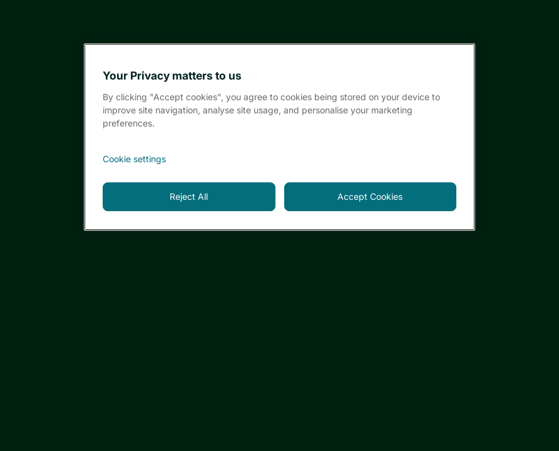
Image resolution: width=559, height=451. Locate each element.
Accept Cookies (370, 196)
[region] (279, 137)
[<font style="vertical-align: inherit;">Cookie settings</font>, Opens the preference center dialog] (279, 159)
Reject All (189, 196)
